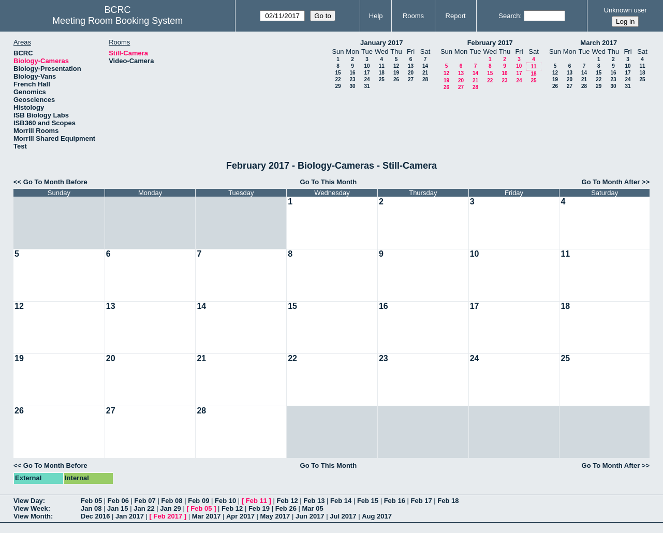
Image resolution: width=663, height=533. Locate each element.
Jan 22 (144, 508)
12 (396, 66)
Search (509, 16)
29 (338, 86)
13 (411, 66)
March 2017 (598, 43)
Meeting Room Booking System (117, 21)
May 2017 (275, 516)
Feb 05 (91, 501)
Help (376, 16)
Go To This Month (328, 182)
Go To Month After (611, 182)
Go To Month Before (55, 182)
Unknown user (625, 10)
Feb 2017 (168, 516)
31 (367, 86)
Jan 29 (170, 508)
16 (352, 73)
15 (338, 73)
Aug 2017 (377, 516)
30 (352, 86)
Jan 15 (117, 508)
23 (352, 79)
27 (411, 79)
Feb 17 (421, 501)
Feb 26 (286, 508)
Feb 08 (171, 501)
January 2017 (381, 43)
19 (396, 73)
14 (425, 66)
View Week (30, 508)
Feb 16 (394, 501)
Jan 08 (91, 508)
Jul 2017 (343, 516)
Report (456, 16)
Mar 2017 (206, 516)
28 (425, 79)
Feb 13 (314, 501)
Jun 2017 (310, 516)
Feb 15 (367, 501)
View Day (28, 501)
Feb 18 (448, 501)
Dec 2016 (95, 516)
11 (382, 66)
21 (425, 73)
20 (411, 73)
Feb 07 (145, 501)
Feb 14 (340, 501)
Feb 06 (118, 501)
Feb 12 (287, 501)
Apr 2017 (240, 516)
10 (367, 66)
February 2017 (490, 43)
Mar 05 (312, 508)
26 (396, 79)
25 (382, 79)
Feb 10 (225, 501)
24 (367, 79)
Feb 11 (256, 501)
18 (382, 73)
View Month (32, 516)
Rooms (413, 16)
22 (338, 79)
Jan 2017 (129, 516)
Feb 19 (259, 508)
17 (367, 73)
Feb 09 (198, 501)
